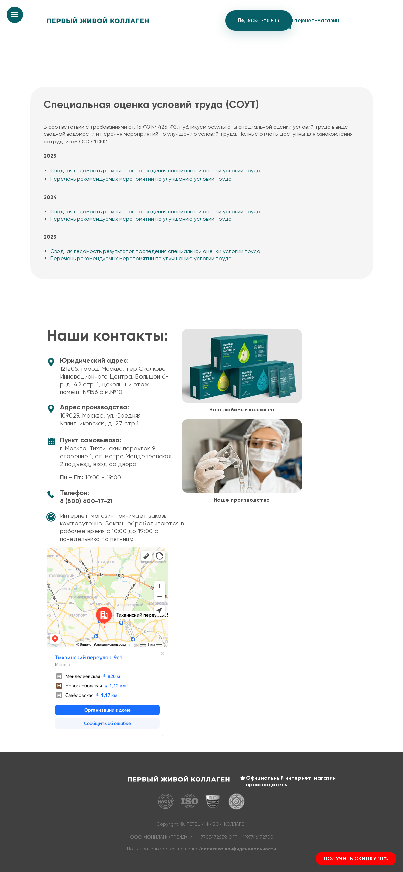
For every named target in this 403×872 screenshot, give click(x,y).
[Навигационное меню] (14, 14)
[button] (356, 858)
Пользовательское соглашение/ (201, 848)
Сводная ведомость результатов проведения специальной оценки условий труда (155, 170)
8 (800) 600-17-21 (86, 501)
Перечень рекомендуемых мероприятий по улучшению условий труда (141, 178)
